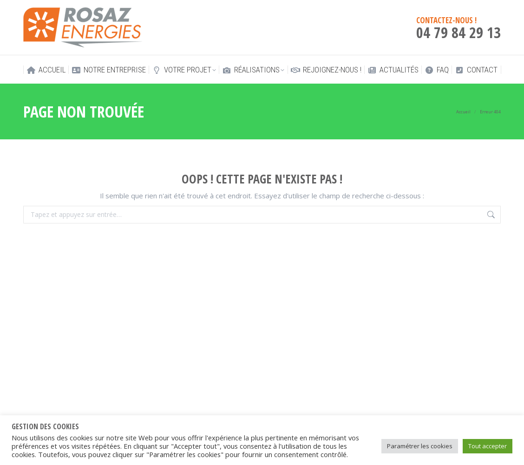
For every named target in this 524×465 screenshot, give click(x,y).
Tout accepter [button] (487, 446)
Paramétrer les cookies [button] (419, 446)
